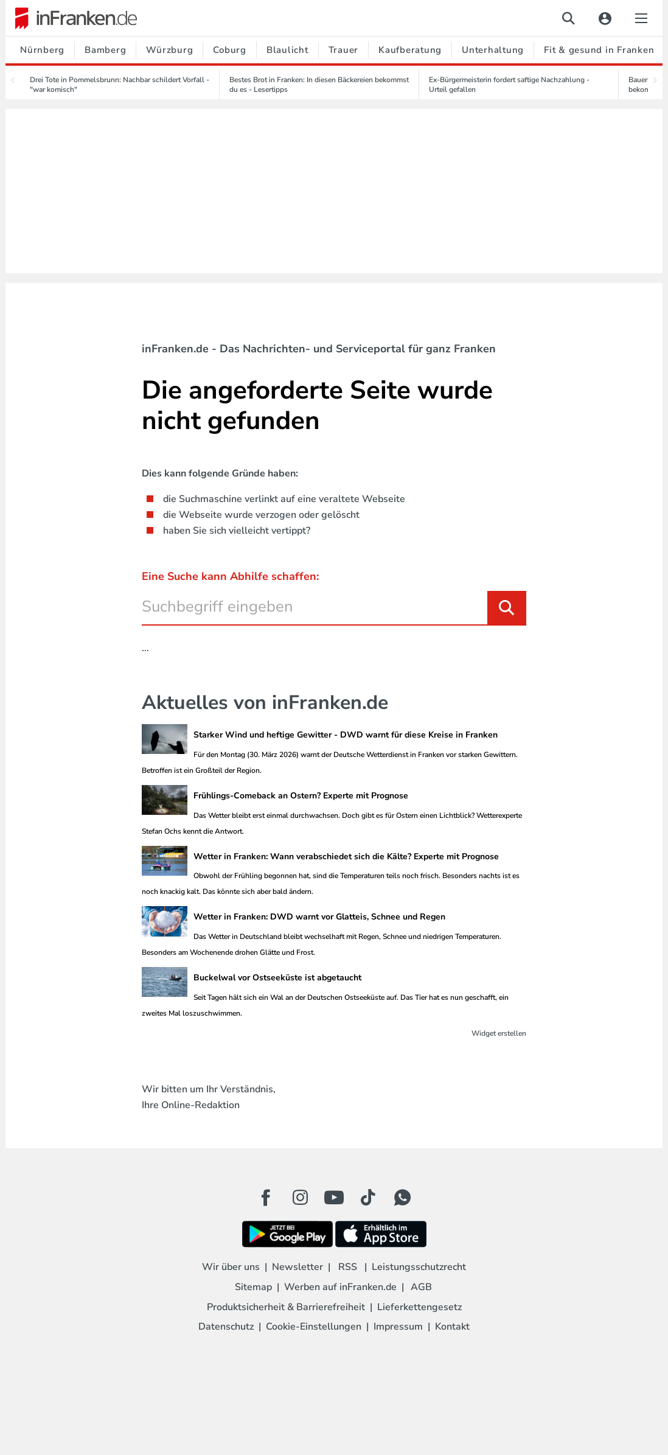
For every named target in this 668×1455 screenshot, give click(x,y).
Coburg (229, 50)
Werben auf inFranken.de (340, 1287)
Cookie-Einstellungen (313, 1326)
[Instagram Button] (300, 1200)
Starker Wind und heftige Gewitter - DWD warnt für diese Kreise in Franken (345, 735)
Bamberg (105, 50)
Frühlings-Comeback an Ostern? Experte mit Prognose (300, 795)
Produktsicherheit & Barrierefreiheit (286, 1307)
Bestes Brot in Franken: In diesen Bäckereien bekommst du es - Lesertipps (319, 84)
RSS (347, 1267)
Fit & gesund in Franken (599, 50)
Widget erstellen (498, 1033)
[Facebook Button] (265, 1197)
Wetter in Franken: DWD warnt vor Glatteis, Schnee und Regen (319, 917)
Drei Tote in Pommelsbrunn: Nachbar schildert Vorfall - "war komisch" (119, 84)
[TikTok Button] (368, 1197)
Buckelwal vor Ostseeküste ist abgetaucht (277, 977)
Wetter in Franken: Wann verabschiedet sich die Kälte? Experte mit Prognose (346, 856)
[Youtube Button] (334, 1197)
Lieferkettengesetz (419, 1307)
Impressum (398, 1326)
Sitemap (253, 1287)
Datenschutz (226, 1326)
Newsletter (297, 1267)
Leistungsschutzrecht (419, 1267)
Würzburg (169, 50)
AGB (421, 1287)
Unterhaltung (493, 50)
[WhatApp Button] (402, 1197)
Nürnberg (42, 50)
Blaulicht (287, 50)
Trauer (344, 50)
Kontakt (452, 1326)
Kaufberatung (410, 50)
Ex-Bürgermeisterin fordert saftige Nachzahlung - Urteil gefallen (509, 84)
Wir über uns (231, 1267)
